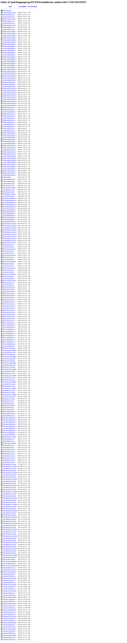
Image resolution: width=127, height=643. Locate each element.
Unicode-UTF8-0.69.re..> (9, 631)
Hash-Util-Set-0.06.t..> (9, 278)
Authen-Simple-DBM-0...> (10, 56)
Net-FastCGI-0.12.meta (9, 379)
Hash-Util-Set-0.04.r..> (9, 263)
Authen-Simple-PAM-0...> (10, 132)
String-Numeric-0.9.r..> (9, 445)
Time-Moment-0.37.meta (9, 502)
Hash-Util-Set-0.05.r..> (9, 270)
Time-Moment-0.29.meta (9, 477)
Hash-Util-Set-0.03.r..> (9, 257)
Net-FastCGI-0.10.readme (9, 369)
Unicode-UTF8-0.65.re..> (9, 605)
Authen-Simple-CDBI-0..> (10, 31)
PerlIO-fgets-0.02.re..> (9, 407)
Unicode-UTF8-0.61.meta (9, 578)
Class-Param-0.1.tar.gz (9, 189)
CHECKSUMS (7, 177)
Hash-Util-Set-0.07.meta (9, 280)
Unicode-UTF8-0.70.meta (9, 635)
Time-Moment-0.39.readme (10, 517)
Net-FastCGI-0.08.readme (9, 356)
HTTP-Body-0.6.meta (8, 192)
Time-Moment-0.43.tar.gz (9, 544)
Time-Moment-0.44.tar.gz (9, 550)
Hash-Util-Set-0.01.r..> (9, 244)
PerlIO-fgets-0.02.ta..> (9, 409)
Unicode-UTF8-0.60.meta (9, 572)
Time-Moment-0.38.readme (10, 510)
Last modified (22, 6)
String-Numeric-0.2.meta (9, 436)
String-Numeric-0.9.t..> (9, 447)
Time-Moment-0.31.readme (10, 491)
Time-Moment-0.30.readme (10, 485)
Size (29, 6)
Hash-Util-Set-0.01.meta (9, 242)
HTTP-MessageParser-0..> (10, 198)
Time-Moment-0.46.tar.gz (9, 557)
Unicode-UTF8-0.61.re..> (9, 580)
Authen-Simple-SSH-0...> (9, 170)
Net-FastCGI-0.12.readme (9, 382)
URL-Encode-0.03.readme (10, 561)
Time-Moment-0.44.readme (10, 548)
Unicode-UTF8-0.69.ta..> (9, 633)
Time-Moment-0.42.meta (9, 534)
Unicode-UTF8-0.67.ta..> (9, 620)
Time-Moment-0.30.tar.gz (9, 487)
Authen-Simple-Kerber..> (9, 82)
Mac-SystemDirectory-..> (9, 322)
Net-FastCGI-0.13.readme (9, 388)
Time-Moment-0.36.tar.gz (9, 500)
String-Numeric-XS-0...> (9, 451)
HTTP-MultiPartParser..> (9, 211)
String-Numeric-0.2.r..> (9, 439)
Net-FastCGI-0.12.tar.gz (9, 384)
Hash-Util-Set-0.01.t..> (9, 246)
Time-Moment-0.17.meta (9, 464)
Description (34, 6)
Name (10, 6)
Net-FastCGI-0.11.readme (9, 375)
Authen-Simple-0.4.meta (9, 18)
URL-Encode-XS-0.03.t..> (10, 569)
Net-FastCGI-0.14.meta (9, 392)
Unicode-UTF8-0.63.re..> (9, 593)
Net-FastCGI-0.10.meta (9, 367)
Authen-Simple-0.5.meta (9, 25)
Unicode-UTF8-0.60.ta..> (9, 576)
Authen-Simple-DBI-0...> (9, 44)
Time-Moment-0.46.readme (10, 555)
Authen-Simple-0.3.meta (9, 12)
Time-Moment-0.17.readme (10, 466)
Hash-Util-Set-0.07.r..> (9, 282)
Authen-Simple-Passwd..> (9, 145)
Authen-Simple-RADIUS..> (10, 158)
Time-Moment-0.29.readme (10, 479)
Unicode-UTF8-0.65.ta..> (9, 607)
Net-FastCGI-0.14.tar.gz (9, 396)
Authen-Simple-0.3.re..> (9, 14)
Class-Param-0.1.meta (8, 185)
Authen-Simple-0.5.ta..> (9, 29)
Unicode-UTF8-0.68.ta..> (9, 626)
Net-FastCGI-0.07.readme (9, 350)
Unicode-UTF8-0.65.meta (9, 603)
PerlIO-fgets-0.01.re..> (9, 401)
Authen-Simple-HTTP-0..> (10, 69)
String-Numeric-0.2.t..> (9, 441)
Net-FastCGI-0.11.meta (9, 373)
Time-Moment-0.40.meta (9, 521)
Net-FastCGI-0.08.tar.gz (9, 358)
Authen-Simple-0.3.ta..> (9, 16)
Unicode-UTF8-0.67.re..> (9, 618)
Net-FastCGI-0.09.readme (9, 363)
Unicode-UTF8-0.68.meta (9, 622)
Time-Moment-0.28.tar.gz (9, 474)
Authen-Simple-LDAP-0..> (10, 88)
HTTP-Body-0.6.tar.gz (8, 196)
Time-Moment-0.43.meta (9, 540)
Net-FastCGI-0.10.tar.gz (9, 371)
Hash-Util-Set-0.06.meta (9, 274)
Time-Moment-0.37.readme (10, 504)
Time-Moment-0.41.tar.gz (9, 531)
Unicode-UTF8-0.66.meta (9, 610)
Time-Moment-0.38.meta (9, 508)
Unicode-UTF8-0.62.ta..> (9, 588)
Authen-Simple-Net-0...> (9, 120)
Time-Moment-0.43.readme (10, 542)
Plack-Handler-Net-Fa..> (9, 411)
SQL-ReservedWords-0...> (10, 417)
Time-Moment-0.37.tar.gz (9, 506)
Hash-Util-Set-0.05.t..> (9, 272)
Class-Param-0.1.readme (9, 187)
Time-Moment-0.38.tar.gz (9, 512)
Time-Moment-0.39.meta (9, 515)
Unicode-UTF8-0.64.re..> (9, 599)
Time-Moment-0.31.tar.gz (9, 493)
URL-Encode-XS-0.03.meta (10, 565)
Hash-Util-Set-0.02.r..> (9, 251)
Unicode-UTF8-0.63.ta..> (9, 595)
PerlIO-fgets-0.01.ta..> (9, 403)
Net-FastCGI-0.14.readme (9, 394)
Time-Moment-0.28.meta (9, 470)
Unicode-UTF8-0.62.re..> (9, 586)
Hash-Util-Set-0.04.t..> (9, 265)
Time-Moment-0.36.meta (9, 496)
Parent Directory (7, 10)
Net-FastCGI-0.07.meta (9, 348)
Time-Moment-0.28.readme (10, 472)
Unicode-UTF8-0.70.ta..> (9, 639)
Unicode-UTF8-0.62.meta (9, 584)
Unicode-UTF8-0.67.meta (9, 616)
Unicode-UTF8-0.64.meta (9, 597)
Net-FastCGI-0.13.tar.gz (9, 390)
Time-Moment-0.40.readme (10, 523)
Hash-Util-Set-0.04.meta (9, 261)
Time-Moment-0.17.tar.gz (9, 468)
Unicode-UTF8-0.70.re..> (9, 637)
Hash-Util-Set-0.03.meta (9, 255)
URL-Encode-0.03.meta (9, 559)
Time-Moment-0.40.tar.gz (9, 525)
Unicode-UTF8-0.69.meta (9, 629)
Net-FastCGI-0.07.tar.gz (9, 352)
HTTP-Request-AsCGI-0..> (10, 223)
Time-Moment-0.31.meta (9, 489)
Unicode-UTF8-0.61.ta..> (9, 582)
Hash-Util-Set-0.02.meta (9, 249)
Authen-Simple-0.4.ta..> (9, 23)
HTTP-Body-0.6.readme (9, 194)
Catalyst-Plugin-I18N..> (9, 179)
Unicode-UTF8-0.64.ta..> (9, 601)
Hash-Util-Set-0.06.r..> (9, 276)
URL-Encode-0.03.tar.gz (9, 563)
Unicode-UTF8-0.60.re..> (9, 574)
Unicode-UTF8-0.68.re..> (9, 624)
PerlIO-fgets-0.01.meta (9, 398)
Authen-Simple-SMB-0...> (10, 164)
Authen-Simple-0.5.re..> (9, 27)
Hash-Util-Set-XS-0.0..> (9, 287)
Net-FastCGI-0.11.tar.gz (9, 377)
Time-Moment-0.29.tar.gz (9, 481)
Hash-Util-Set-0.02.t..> (9, 253)
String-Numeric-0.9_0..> (9, 449)
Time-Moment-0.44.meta (9, 546)
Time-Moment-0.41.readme (10, 529)
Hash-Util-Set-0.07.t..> (9, 284)
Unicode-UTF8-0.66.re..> (9, 612)
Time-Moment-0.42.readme (10, 536)
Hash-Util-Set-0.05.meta (9, 268)
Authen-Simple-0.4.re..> (9, 21)
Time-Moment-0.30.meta (9, 483)
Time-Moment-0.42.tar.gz (9, 538)
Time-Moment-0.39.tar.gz (9, 519)
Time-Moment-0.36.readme (10, 498)
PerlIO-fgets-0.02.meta (9, 405)
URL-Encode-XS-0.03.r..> (10, 567)
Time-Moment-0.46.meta (9, 553)
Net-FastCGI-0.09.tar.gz (9, 365)
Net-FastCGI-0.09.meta (9, 360)
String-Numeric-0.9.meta (9, 443)
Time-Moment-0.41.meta (9, 527)
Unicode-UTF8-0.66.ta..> (9, 614)
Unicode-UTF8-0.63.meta (9, 591)
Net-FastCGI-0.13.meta (9, 386)
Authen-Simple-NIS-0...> (9, 107)
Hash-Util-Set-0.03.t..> (9, 259)
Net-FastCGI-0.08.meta (9, 354)
